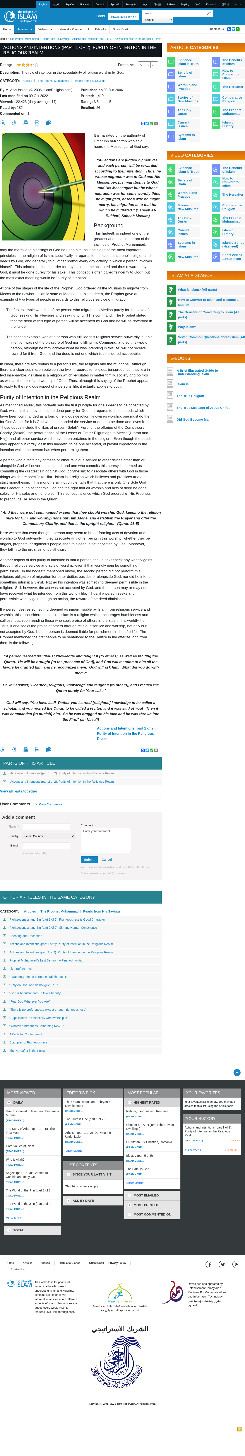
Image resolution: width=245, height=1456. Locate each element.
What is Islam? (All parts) (197, 289)
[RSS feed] (235, 1264)
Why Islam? (187, 327)
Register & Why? (123, 16)
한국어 (225, 4)
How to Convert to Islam (230, 74)
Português (131, 4)
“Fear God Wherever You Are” (26, 1001)
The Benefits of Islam (232, 62)
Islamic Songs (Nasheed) (233, 244)
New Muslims (188, 257)
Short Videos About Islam (232, 257)
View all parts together (18, 791)
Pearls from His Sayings (56, 38)
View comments (50, 804)
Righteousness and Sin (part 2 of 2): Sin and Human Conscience (50, 927)
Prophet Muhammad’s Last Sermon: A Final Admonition (43, 960)
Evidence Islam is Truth (188, 62)
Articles (22, 29)
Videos (43, 29)
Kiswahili (211, 4)
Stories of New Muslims (188, 99)
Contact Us (217, 29)
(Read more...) (15, 1120)
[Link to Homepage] (20, 16)
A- (141, 64)
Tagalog (185, 4)
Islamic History (228, 124)
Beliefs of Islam (185, 74)
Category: (10, 81)
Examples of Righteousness (25, 1042)
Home (7, 29)
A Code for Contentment (22, 1034)
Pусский (115, 4)
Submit (89, 859)
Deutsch (100, 4)
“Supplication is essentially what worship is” (35, 1018)
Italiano (171, 4)
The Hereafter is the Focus (24, 1050)
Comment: (88, 825)
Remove (235, 1140)
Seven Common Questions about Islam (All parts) (211, 339)
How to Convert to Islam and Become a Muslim (208, 302)
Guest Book (120, 29)
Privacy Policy (117, 1262)
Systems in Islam (186, 136)
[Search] (208, 13)
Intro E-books (97, 29)
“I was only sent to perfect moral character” (35, 977)
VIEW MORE (14, 1218)
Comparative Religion (232, 99)
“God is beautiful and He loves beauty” (32, 993)
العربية (56, 4)
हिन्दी (197, 4)
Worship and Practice (187, 87)
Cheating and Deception (22, 936)
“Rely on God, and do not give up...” (30, 985)
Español (69, 4)
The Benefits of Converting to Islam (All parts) (208, 314)
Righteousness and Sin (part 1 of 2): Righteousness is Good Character (54, 919)
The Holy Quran (184, 111)
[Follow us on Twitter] (222, 1264)
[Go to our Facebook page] (209, 1264)
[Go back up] (237, 1072)
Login (100, 16)
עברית (238, 4)
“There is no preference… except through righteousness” (44, 1009)
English (43, 4)
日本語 (157, 4)
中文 (145, 4)
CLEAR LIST (232, 1150)
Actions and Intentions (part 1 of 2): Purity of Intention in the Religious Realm (58, 773)
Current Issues (183, 124)
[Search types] (157, 19)
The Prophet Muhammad (24, 38)
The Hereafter (232, 87)
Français (84, 4)
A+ (154, 64)
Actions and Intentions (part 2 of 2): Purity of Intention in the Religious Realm (126, 733)
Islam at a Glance (70, 29)
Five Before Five (17, 968)
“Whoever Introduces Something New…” (33, 1026)
